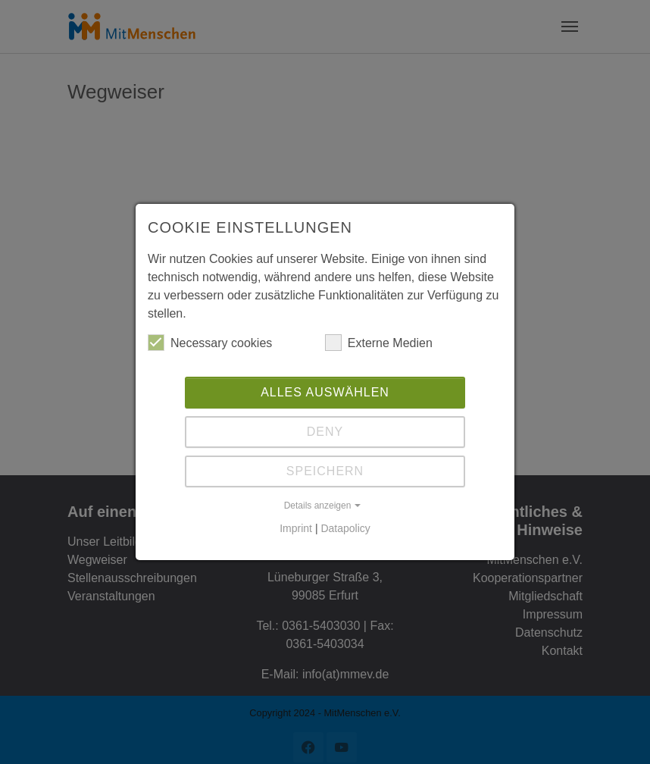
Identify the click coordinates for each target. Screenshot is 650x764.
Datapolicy (345, 528)
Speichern (325, 471)
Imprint (296, 528)
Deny (325, 431)
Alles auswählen (325, 392)
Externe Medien (379, 342)
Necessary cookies (210, 342)
